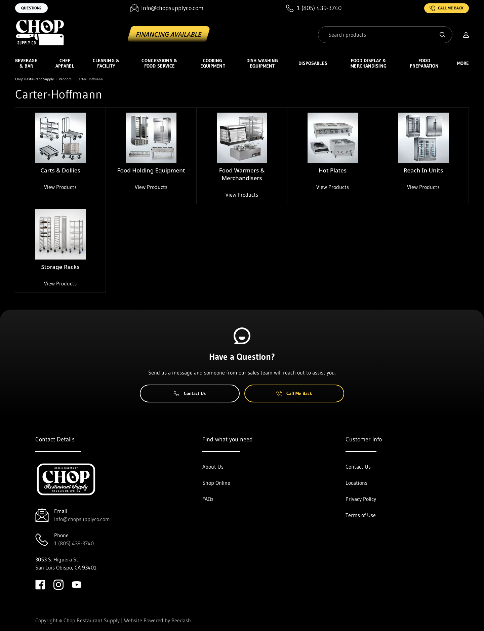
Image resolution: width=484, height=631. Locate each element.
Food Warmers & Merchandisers (242, 174)
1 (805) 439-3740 (74, 543)
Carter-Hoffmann (90, 79)
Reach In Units (423, 170)
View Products (60, 187)
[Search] (385, 34)
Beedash (181, 620)
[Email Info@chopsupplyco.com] (166, 8)
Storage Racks (60, 267)
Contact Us (190, 393)
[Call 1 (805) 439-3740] (313, 8)
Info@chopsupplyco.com (82, 519)
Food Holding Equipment (151, 170)
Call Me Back (446, 8)
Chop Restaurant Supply (34, 79)
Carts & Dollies (60, 170)
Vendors (65, 79)
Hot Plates (333, 170)
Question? (31, 7)
